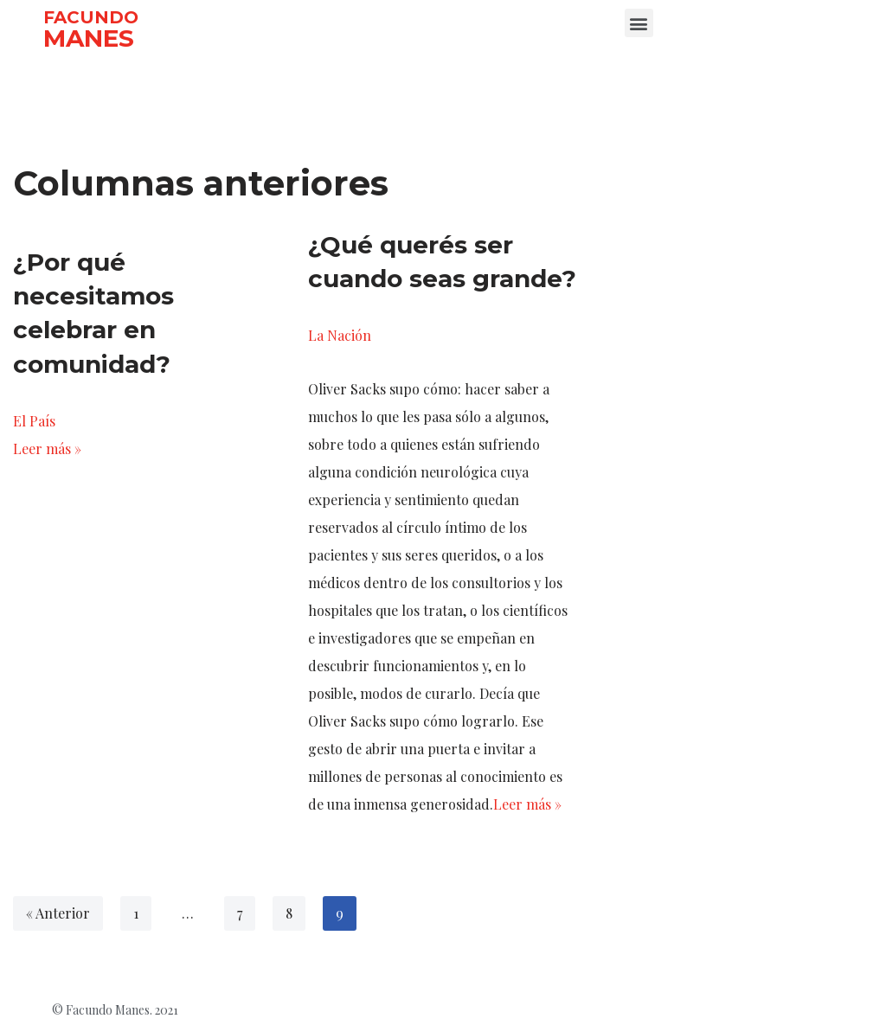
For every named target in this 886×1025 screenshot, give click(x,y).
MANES (88, 38)
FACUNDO (90, 17)
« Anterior (58, 913)
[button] (639, 23)
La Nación (339, 335)
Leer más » (47, 448)
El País (34, 421)
